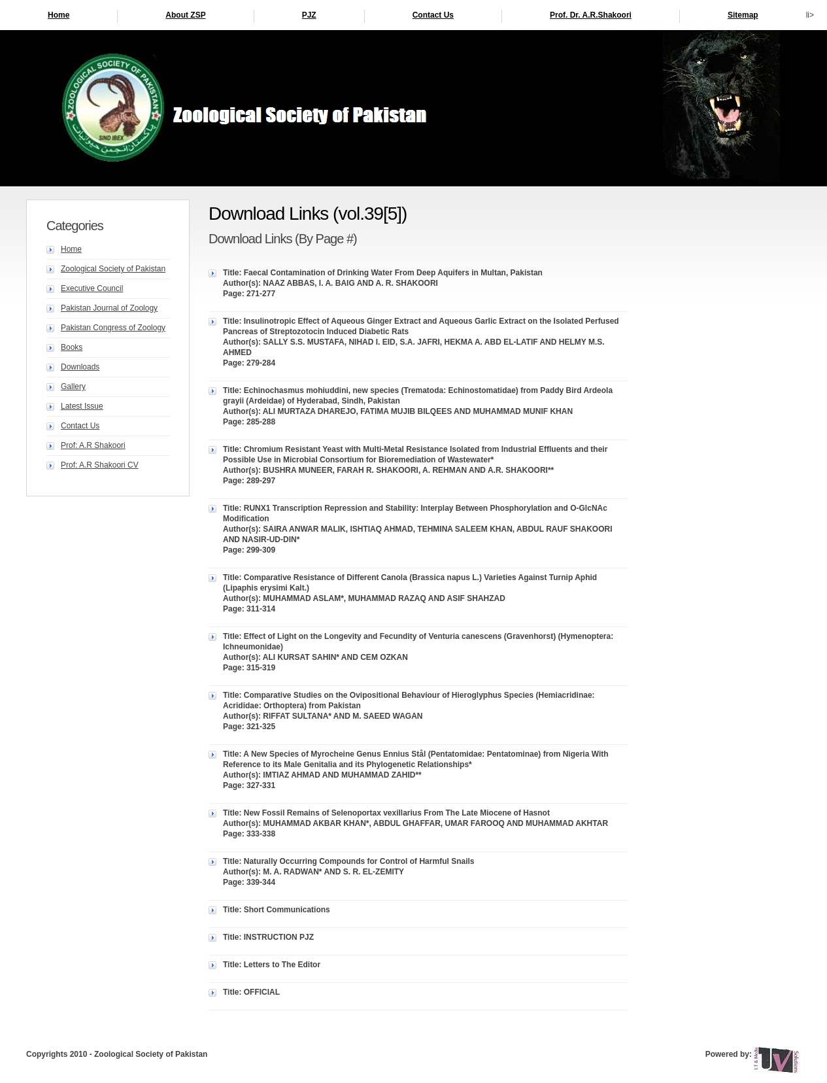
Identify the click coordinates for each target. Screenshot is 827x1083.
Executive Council (92, 288)
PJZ (309, 15)
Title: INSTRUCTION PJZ (268, 937)
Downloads (80, 366)
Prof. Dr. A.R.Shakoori (591, 15)
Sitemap (743, 15)
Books (71, 347)
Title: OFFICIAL (251, 992)
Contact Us (433, 15)
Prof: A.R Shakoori (93, 445)
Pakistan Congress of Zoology (113, 327)
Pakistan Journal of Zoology (109, 308)
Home (58, 15)
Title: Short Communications (276, 909)
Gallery (73, 386)
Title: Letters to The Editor (271, 964)
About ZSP (185, 15)
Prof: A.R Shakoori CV (100, 465)
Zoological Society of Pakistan (113, 268)
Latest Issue (82, 406)
